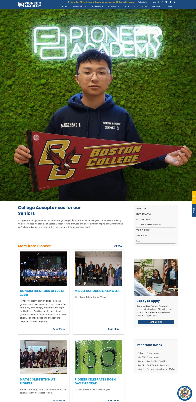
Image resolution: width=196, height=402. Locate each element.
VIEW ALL (119, 246)
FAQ (138, 240)
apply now (142, 235)
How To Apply (143, 213)
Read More (59, 329)
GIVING (156, 6)
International (144, 219)
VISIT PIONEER (143, 230)
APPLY (194, 198)
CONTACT (170, 6)
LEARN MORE (156, 322)
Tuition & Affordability (149, 224)
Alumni (156, 2)
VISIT (194, 210)
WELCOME (141, 208)
